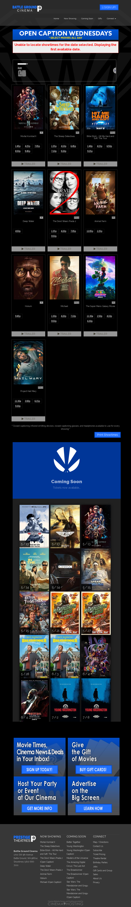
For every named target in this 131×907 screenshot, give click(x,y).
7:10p (54, 151)
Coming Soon (87, 18)
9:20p (63, 151)
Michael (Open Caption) (50, 882)
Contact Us (98, 846)
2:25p (99, 231)
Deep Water (45, 866)
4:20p (63, 231)
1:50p (99, 316)
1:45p (18, 146)
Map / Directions (100, 842)
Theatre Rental (99, 858)
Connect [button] (111, 18)
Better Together (73, 842)
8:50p (18, 151)
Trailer (28, 163)
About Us (97, 878)
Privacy (96, 882)
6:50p (109, 146)
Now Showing (70, 18)
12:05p (90, 231)
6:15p (37, 401)
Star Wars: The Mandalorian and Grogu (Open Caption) (77, 893)
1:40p (90, 146)
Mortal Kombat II (47, 842)
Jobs (95, 866)
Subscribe (97, 850)
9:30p (18, 406)
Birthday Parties (100, 862)
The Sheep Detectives (50, 846)
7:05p (37, 146)
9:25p (90, 151)
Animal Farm (46, 874)
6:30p (90, 321)
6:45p (73, 146)
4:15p (99, 146)
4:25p (27, 146)
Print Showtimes (107, 434)
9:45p (27, 151)
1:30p (54, 316)
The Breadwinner (74, 870)
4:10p (63, 146)
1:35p (54, 146)
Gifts (100, 18)
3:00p (27, 401)
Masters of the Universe (77, 858)
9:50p (54, 236)
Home (56, 18)
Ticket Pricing (99, 854)
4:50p (18, 231)
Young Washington (75, 846)
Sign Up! (109, 7)
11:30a (90, 316)
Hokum (43, 878)
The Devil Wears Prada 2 (51, 870)
